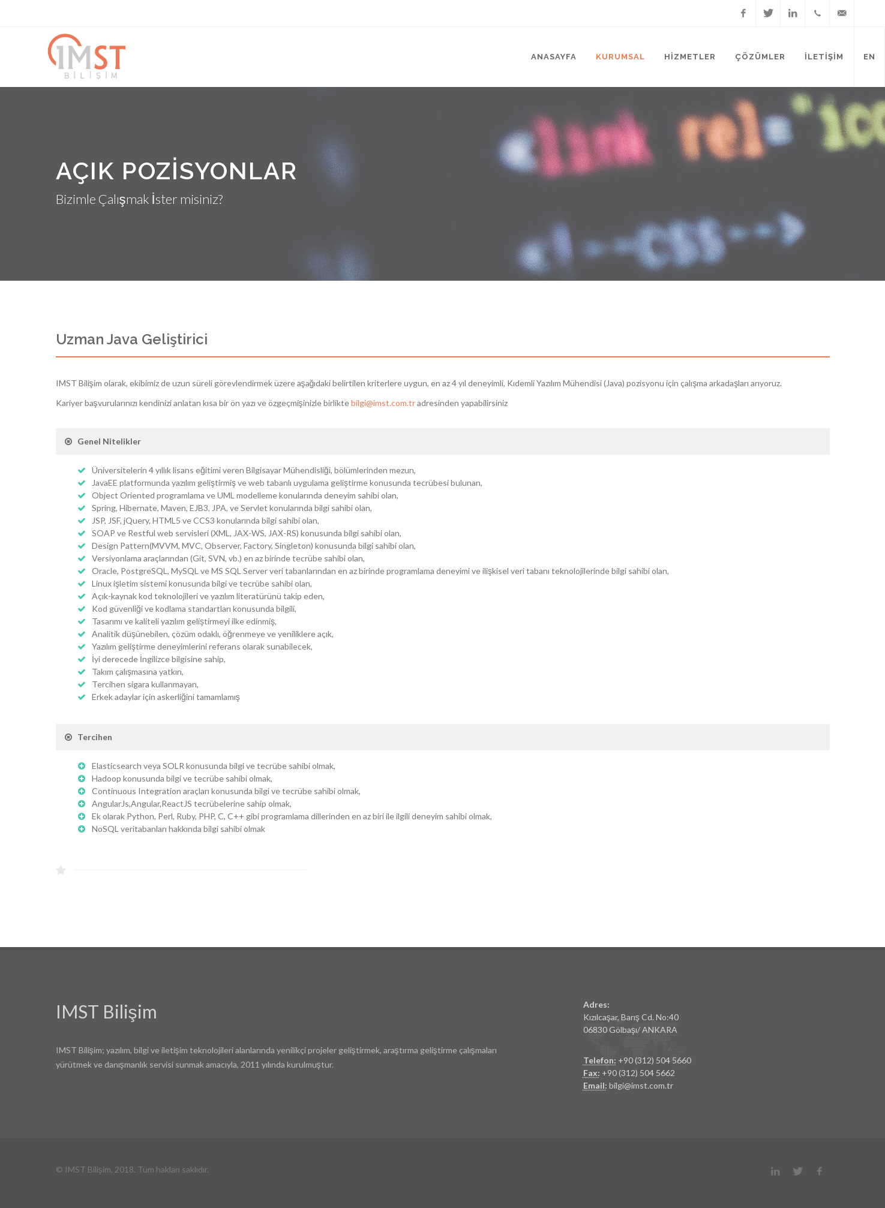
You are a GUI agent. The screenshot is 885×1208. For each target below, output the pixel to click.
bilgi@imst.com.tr (383, 403)
